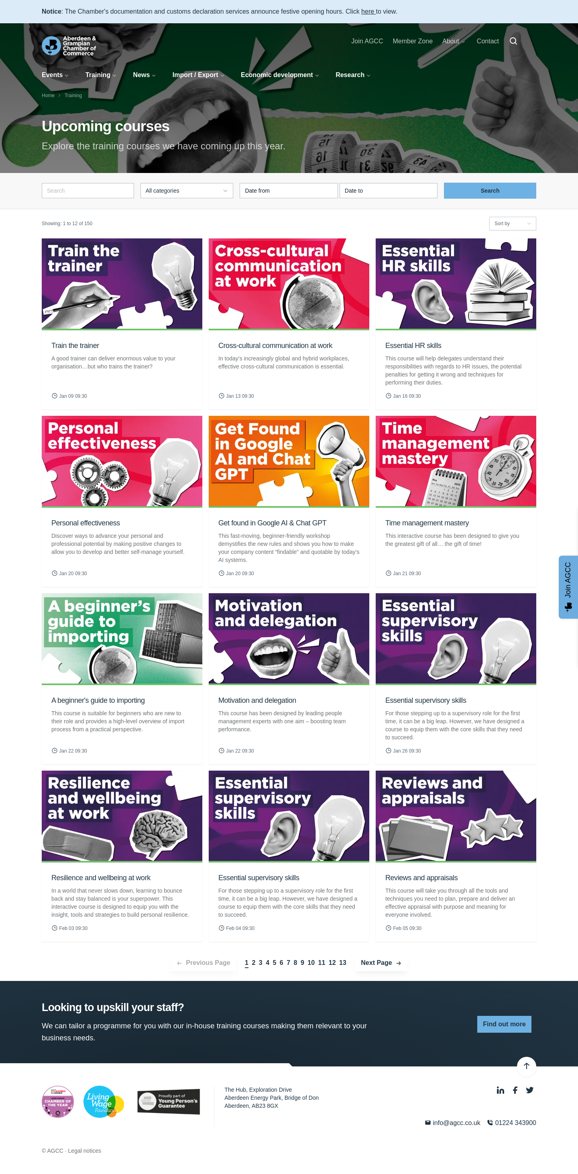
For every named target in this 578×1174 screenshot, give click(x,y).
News (141, 74)
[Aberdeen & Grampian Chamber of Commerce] (69, 45)
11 (322, 962)
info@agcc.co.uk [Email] (452, 1122)
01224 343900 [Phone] (511, 1122)
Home (48, 95)
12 (332, 962)
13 (342, 962)
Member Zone (413, 41)
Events (52, 74)
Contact (488, 41)
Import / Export (195, 74)
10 (311, 962)
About (450, 41)
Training (97, 74)
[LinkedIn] (501, 1090)
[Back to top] (526, 1067)
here (368, 11)
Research (350, 74)
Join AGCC (367, 41)
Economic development (277, 74)
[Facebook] (516, 1090)
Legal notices (85, 1151)
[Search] (513, 41)
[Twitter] (530, 1090)
